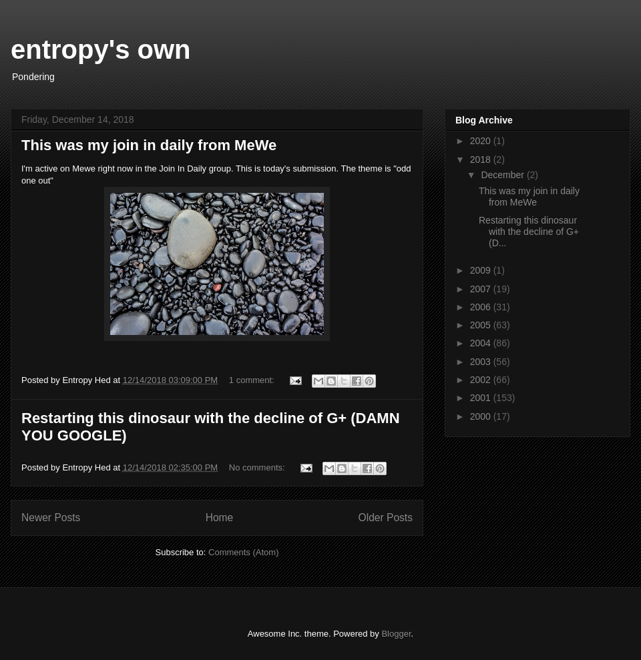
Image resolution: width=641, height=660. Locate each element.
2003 (481, 361)
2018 (481, 159)
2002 (481, 379)
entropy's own (101, 49)
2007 (481, 289)
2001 (481, 397)
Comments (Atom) (243, 552)
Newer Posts (50, 517)
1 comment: (253, 380)
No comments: (258, 467)
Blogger (396, 634)
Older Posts (386, 517)
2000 (481, 416)
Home (220, 517)
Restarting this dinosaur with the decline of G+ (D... (529, 231)
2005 (481, 325)
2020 (481, 140)
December (503, 175)
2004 (481, 343)
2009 (481, 270)
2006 (481, 307)
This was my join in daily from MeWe (148, 145)
